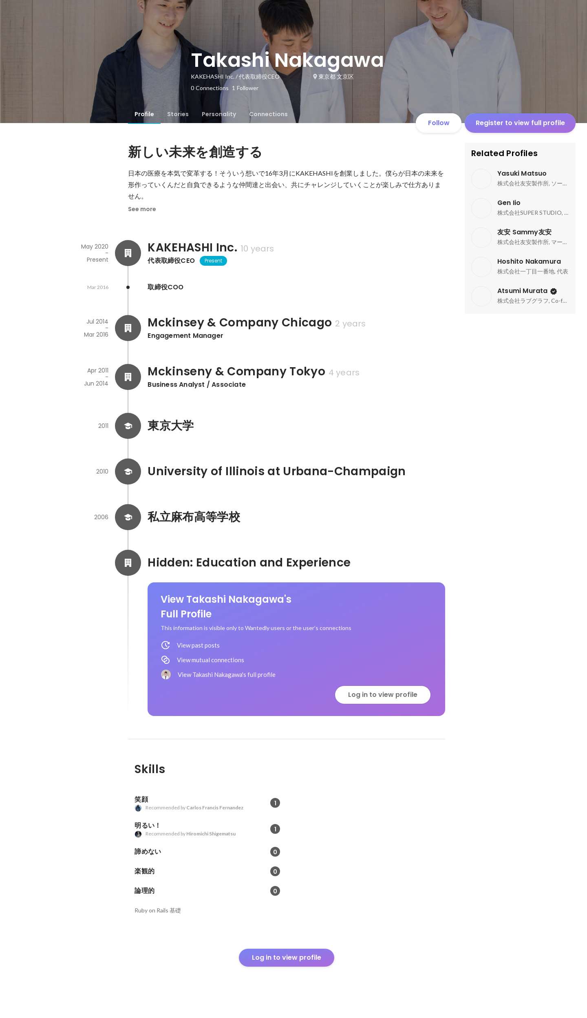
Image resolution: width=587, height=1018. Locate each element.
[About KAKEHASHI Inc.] (128, 253)
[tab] (144, 114)
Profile (144, 114)
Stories (178, 114)
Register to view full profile (520, 123)
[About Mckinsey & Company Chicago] (128, 328)
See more (142, 209)
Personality (219, 114)
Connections (268, 114)
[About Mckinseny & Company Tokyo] (128, 377)
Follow (439, 123)
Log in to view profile (382, 694)
